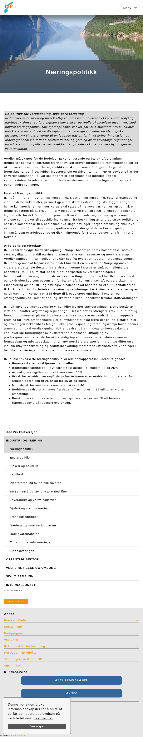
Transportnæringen (24, 516)
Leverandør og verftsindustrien (33, 499)
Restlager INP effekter (21, 652)
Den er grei (37, 726)
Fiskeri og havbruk (24, 466)
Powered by (13, 735)
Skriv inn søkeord (13, 590)
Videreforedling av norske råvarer (35, 482)
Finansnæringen (22, 551)
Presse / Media (15, 620)
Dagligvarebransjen (24, 533)
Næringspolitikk (21, 448)
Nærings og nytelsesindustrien (33, 525)
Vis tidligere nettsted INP (23, 659)
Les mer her (43, 718)
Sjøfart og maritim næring (29, 508)
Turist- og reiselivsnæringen (31, 542)
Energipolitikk (20, 457)
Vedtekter (11, 639)
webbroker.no (19, 735)
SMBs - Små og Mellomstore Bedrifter (38, 491)
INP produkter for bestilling (24, 646)
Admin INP (12, 665)
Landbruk (17, 474)
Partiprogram (14, 633)
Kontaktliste (13, 626)
